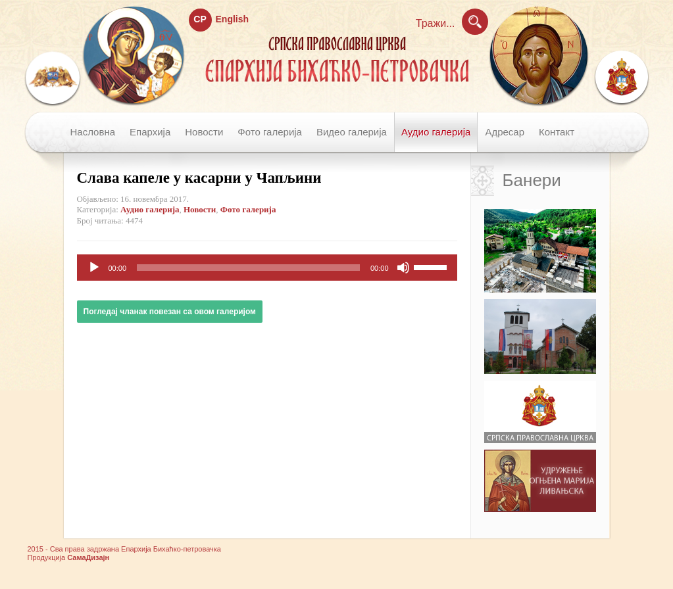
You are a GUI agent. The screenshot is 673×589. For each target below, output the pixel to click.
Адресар (504, 131)
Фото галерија (269, 131)
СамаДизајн (88, 557)
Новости (204, 131)
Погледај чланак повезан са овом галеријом (170, 311)
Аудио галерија (435, 131)
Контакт (556, 131)
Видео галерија (351, 131)
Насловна (93, 131)
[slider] (248, 267)
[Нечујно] (403, 267)
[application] (267, 267)
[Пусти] (94, 267)
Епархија (150, 131)
